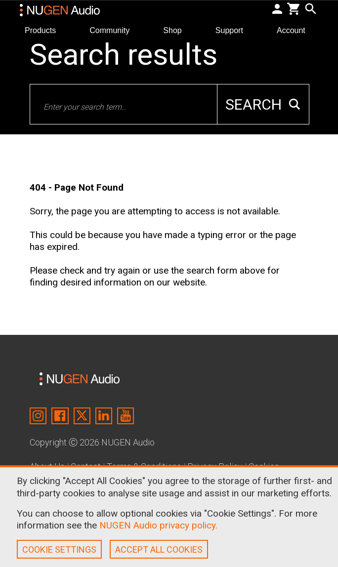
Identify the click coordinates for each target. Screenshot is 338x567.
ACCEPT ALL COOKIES (159, 549)
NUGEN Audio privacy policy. (158, 525)
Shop (176, 30)
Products (44, 30)
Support (233, 30)
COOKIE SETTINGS (59, 549)
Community (113, 30)
